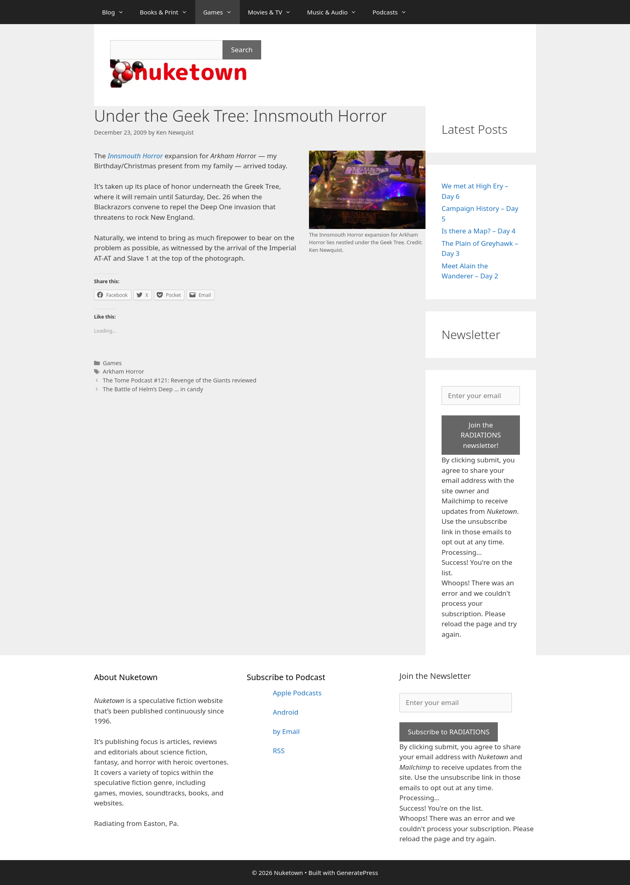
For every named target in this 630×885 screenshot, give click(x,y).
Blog (117, 12)
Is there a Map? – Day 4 (478, 230)
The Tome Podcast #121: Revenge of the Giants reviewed (179, 380)
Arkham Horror (123, 371)
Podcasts (393, 12)
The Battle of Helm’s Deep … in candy (153, 389)
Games (221, 12)
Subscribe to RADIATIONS (448, 731)
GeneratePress (357, 873)
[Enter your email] (481, 395)
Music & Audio (335, 12)
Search (242, 49)
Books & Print (167, 12)
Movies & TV (273, 12)
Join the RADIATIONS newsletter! (480, 435)
